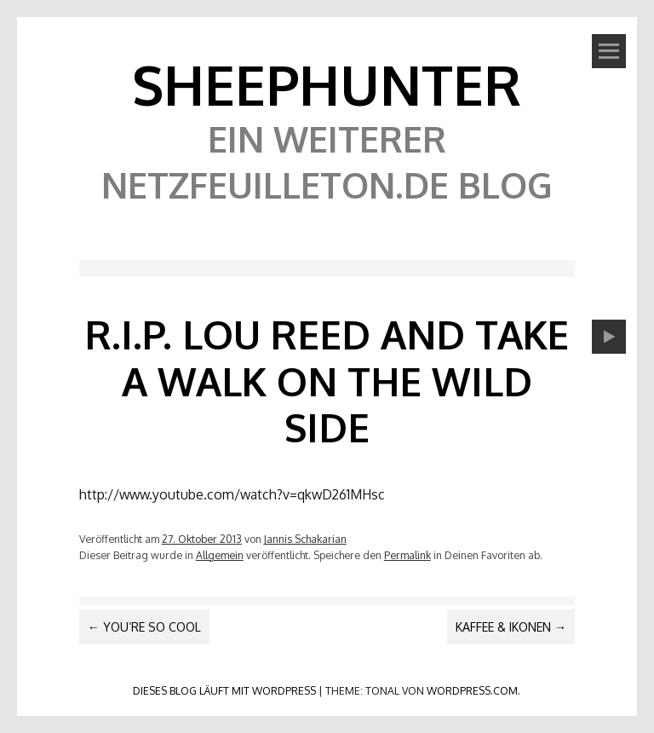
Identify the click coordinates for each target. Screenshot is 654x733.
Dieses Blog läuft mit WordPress (224, 690)
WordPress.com (472, 690)
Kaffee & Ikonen (511, 627)
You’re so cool (144, 627)
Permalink (407, 555)
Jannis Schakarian (305, 538)
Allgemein (220, 555)
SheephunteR (326, 83)
